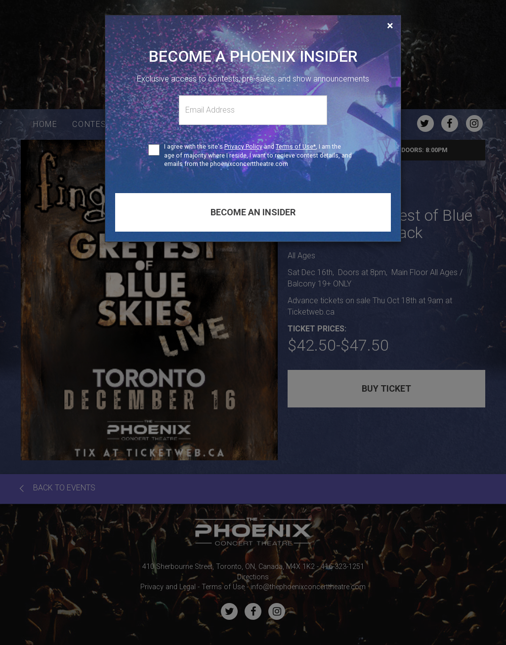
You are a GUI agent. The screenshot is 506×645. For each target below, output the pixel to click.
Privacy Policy (243, 146)
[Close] (390, 26)
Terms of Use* (296, 146)
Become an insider (253, 212)
